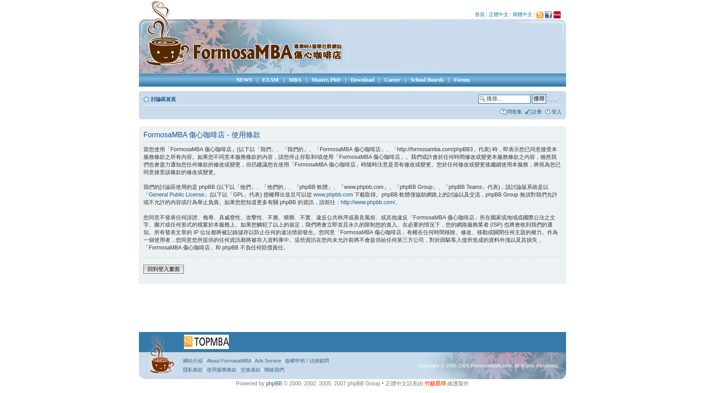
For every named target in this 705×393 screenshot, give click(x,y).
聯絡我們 (274, 369)
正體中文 (499, 14)
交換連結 (250, 369)
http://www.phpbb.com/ (368, 202)
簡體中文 (522, 14)
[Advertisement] (352, 311)
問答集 (514, 111)
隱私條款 (193, 369)
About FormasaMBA (229, 360)
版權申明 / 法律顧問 (307, 360)
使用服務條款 (221, 369)
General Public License (176, 195)
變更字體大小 (555, 100)
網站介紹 (193, 360)
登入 (557, 111)
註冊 (537, 111)
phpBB (274, 383)
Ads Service (268, 360)
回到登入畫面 (163, 269)
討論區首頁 (163, 99)
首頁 (480, 14)
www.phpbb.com (333, 195)
